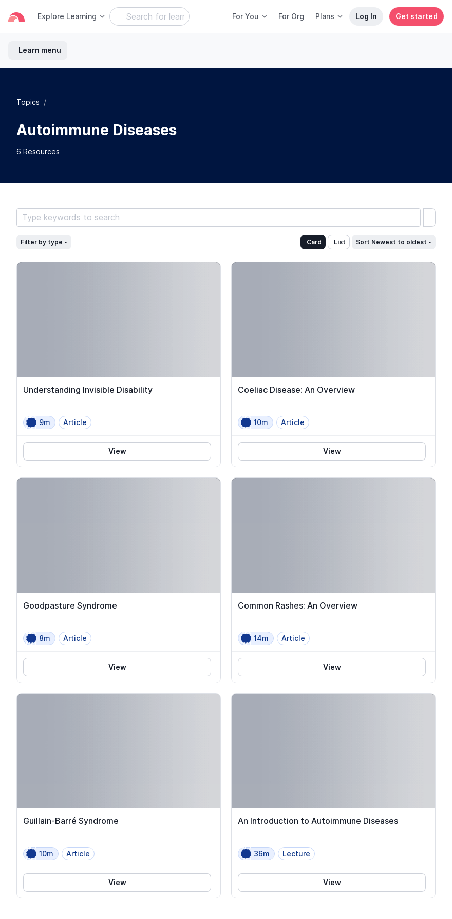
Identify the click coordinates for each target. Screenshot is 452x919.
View (117, 451)
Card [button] (314, 242)
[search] (429, 217)
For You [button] (250, 16)
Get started (417, 16)
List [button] (340, 242)
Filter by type (42, 242)
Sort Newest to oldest (391, 242)
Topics (28, 102)
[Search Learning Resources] (149, 16)
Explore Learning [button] (71, 16)
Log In (366, 16)
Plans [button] (329, 16)
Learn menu (39, 50)
